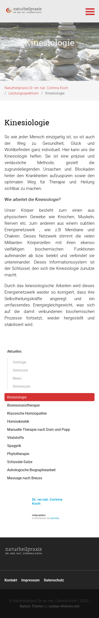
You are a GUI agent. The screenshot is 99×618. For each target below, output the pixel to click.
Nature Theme (31, 606)
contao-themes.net (64, 606)
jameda (55, 518)
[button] (90, 11)
